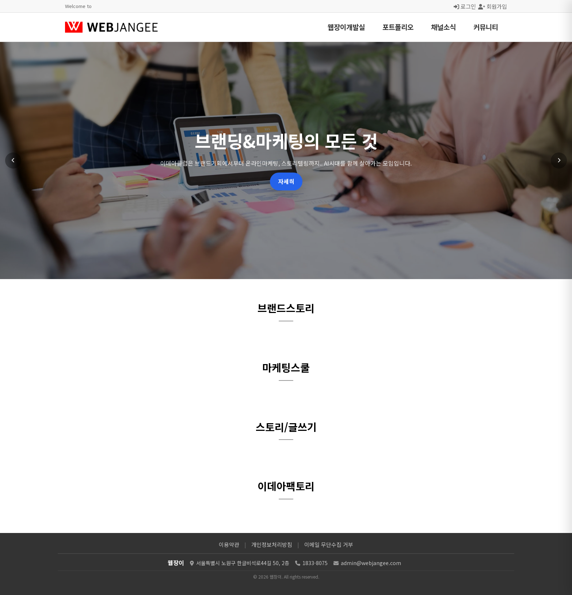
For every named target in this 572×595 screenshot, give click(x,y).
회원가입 (492, 6)
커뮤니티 (485, 27)
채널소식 (443, 27)
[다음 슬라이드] (559, 160)
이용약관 (229, 544)
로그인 (465, 6)
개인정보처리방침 (271, 544)
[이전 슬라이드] (13, 160)
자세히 (286, 181)
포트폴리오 (397, 27)
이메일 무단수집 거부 (328, 544)
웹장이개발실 (346, 27)
